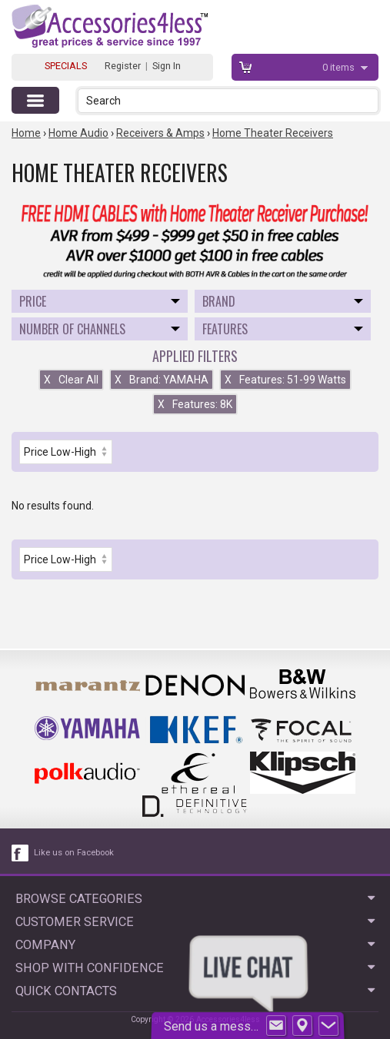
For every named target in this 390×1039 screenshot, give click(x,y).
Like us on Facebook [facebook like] (74, 853)
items (339, 67)
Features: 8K (195, 404)
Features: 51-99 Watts (285, 379)
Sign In (166, 65)
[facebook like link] (21, 853)
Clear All (71, 379)
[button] (368, 100)
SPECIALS (66, 65)
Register (123, 65)
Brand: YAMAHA (161, 379)
